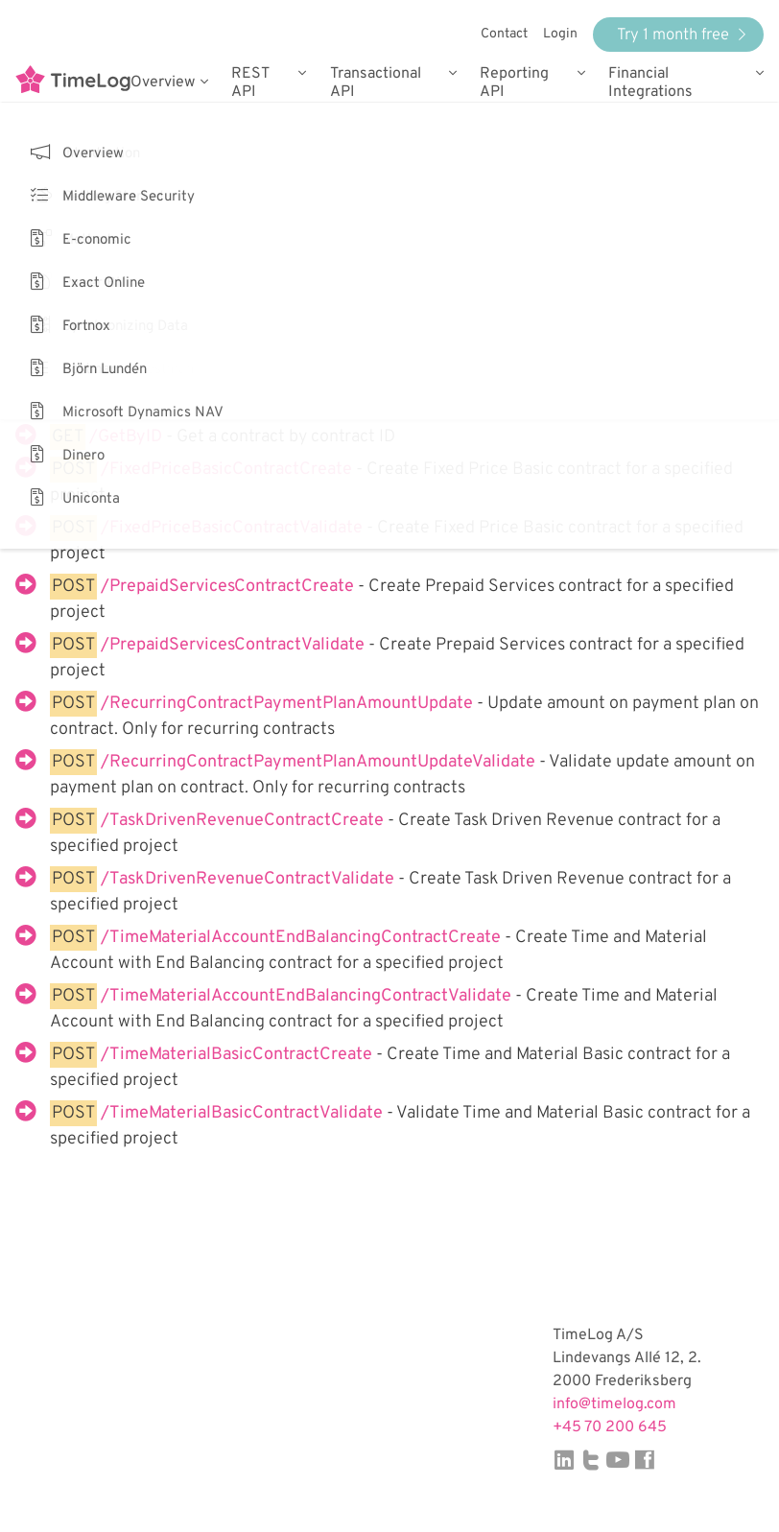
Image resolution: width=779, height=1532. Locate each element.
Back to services (78, 192)
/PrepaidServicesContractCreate (229, 587)
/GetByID (127, 437)
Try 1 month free (681, 35)
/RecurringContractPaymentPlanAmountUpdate (289, 704)
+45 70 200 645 (610, 1427)
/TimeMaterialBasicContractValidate (244, 1113)
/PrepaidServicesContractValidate (234, 645)
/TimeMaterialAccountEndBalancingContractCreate (303, 938)
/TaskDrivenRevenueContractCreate (244, 821)
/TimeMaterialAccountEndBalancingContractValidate (308, 996)
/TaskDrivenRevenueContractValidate (249, 879)
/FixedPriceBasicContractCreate (228, 470)
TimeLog (72, 82)
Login (560, 34)
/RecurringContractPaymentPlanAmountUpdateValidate (320, 762)
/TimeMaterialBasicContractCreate (238, 1055)
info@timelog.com (614, 1404)
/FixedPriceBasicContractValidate (233, 528)
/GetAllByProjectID (166, 404)
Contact (504, 34)
